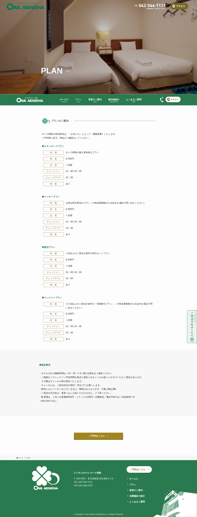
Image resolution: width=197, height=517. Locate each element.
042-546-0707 (86, 485)
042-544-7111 (86, 482)
